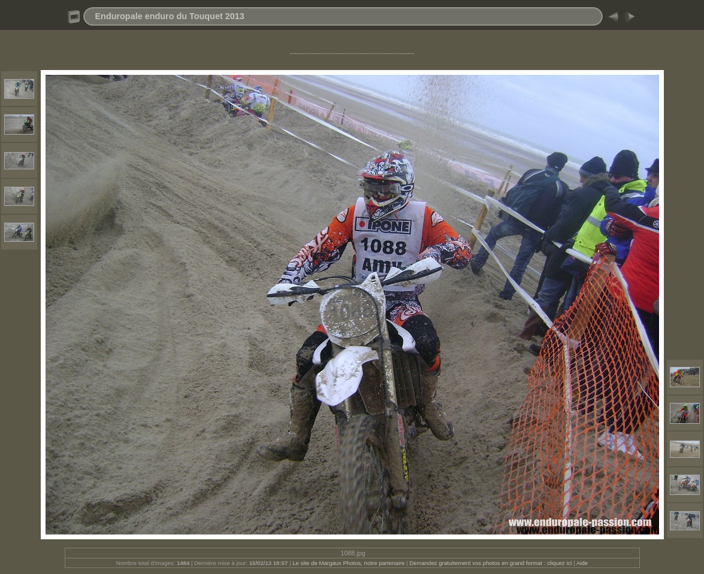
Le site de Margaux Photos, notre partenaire (349, 563)
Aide (582, 563)
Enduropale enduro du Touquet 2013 (169, 16)
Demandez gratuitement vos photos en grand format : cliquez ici (491, 563)
